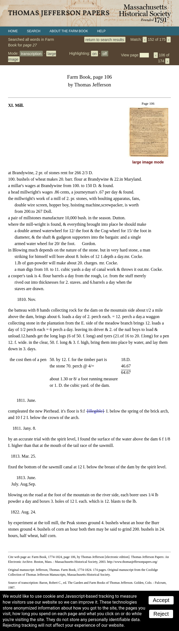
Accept (161, 600)
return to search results (105, 39)
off (105, 53)
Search (33, 31)
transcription (31, 53)
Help (101, 31)
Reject (161, 614)
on (94, 53)
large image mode (148, 162)
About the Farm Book (69, 31)
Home (13, 31)
